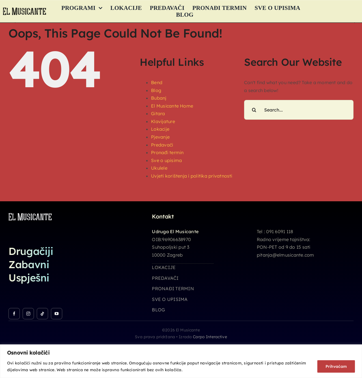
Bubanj (158, 98)
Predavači (162, 145)
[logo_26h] (24, 10)
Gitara (158, 113)
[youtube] (56, 313)
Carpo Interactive (210, 336)
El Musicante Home (172, 106)
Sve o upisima (166, 160)
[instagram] (28, 313)
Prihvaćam (336, 366)
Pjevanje (160, 137)
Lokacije (160, 129)
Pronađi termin (167, 152)
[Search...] (299, 110)
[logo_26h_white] (30, 215)
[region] (181, 361)
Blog (156, 90)
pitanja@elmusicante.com (285, 255)
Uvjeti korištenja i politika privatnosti (191, 176)
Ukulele (159, 168)
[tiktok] (42, 313)
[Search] (254, 110)
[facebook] (14, 313)
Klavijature (163, 121)
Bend (156, 82)
